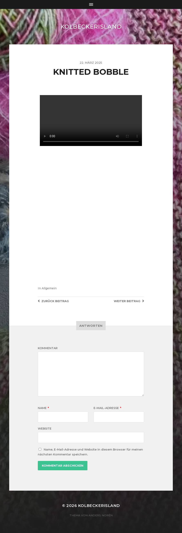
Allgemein (49, 288)
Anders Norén (100, 515)
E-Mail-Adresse (107, 408)
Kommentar (48, 348)
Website (44, 428)
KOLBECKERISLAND (91, 26)
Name (43, 408)
